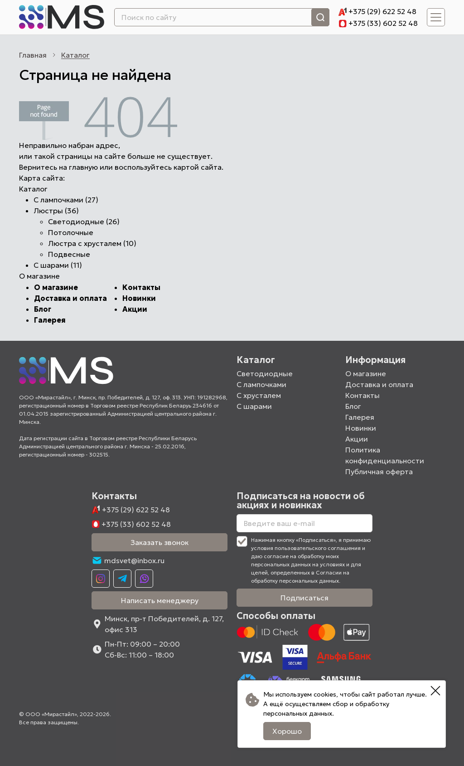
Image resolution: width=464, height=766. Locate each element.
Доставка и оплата (70, 298)
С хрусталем (259, 395)
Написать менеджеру (159, 600)
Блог (42, 309)
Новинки (139, 298)
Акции (134, 309)
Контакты (141, 287)
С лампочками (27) (66, 199)
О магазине (56, 287)
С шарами (254, 406)
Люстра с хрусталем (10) (92, 243)
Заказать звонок (159, 542)
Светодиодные (265, 373)
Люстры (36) (56, 210)
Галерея (50, 319)
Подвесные (69, 254)
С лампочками (261, 384)
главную (83, 167)
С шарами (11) (58, 265)
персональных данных (297, 713)
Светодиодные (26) (84, 221)
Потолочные (70, 232)
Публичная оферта (379, 471)
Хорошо (287, 731)
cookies (325, 694)
